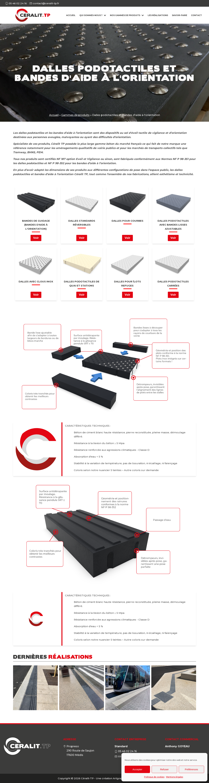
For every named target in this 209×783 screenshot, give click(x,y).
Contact (196, 15)
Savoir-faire (179, 15)
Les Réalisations (158, 15)
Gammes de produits (75, 115)
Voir (36, 237)
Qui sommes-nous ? (92, 15)
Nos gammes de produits (127, 15)
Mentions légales (174, 777)
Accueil (70, 15)
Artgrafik (118, 778)
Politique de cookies (154, 777)
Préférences (191, 769)
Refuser (164, 769)
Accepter (137, 769)
